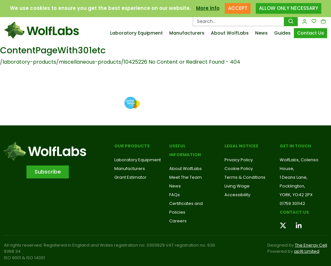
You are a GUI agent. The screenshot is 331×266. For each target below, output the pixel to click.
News (261, 33)
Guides (282, 33)
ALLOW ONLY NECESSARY (288, 5)
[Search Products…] (238, 21)
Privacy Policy (238, 160)
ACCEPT (237, 5)
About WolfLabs (230, 33)
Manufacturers (186, 33)
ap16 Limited (306, 251)
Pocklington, (292, 186)
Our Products (132, 146)
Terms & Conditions (244, 177)
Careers (178, 221)
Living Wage (237, 186)
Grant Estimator (130, 177)
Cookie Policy (238, 168)
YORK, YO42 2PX (296, 195)
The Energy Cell (311, 245)
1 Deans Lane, (293, 177)
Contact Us (310, 33)
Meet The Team (185, 177)
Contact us (294, 212)
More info (208, 5)
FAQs (174, 195)
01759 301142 (292, 203)
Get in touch (295, 146)
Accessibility (237, 195)
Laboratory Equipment (136, 33)
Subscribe (48, 172)
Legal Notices (241, 146)
